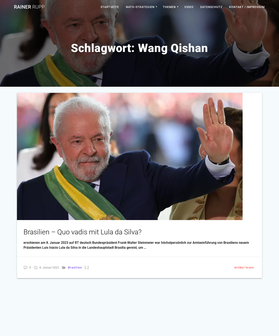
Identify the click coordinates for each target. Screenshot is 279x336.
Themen (169, 7)
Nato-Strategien (140, 7)
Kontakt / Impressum (247, 7)
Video (189, 7)
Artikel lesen (244, 267)
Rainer (29, 6)
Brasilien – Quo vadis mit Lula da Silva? (82, 232)
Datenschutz (211, 7)
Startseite (110, 7)
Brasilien (75, 267)
